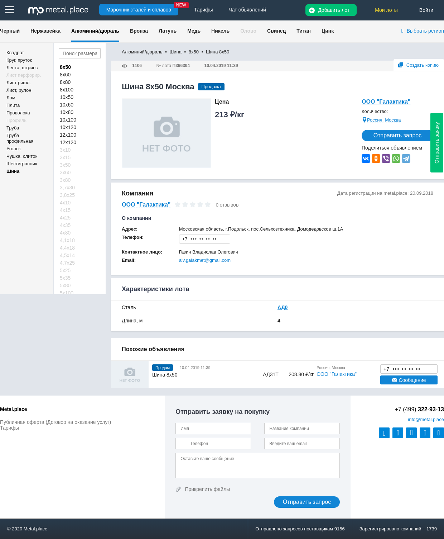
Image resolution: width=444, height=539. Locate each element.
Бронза (139, 31)
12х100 (68, 135)
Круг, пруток (19, 60)
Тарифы (9, 428)
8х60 (65, 74)
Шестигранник (21, 163)
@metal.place (426, 419)
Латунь (168, 31)
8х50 (65, 67)
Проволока (18, 112)
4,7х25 (67, 263)
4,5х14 (67, 255)
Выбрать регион (425, 31)
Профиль (16, 120)
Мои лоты (386, 10)
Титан (303, 31)
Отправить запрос (397, 135)
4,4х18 (67, 248)
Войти (426, 10)
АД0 (283, 307)
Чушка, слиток (21, 156)
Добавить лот (333, 10)
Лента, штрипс (22, 67)
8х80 (65, 82)
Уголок (13, 148)
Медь (194, 31)
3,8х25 (67, 195)
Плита (13, 105)
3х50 (65, 165)
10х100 (68, 120)
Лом (10, 97)
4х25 (65, 218)
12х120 (68, 142)
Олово (248, 31)
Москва (393, 120)
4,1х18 (67, 240)
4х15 (65, 210)
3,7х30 (67, 187)
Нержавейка (45, 31)
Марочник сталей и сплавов (138, 10)
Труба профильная (19, 138)
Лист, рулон (18, 90)
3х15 (65, 157)
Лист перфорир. (23, 75)
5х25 (65, 270)
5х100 (66, 293)
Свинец (276, 31)
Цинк (328, 31)
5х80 (65, 285)
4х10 (65, 202)
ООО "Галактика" (386, 102)
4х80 (65, 233)
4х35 (65, 225)
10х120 (68, 127)
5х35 (65, 278)
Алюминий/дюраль (95, 31)
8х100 (66, 90)
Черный (10, 31)
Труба (12, 128)
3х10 (65, 150)
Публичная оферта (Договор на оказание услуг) (55, 422)
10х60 (66, 105)
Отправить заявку (437, 143)
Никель (220, 31)
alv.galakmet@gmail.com (205, 260)
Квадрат (15, 52)
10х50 (66, 97)
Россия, (375, 120)
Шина (12, 171)
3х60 (65, 172)
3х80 (65, 180)
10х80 (66, 112)
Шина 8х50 (164, 375)
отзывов (229, 205)
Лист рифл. (18, 82)
